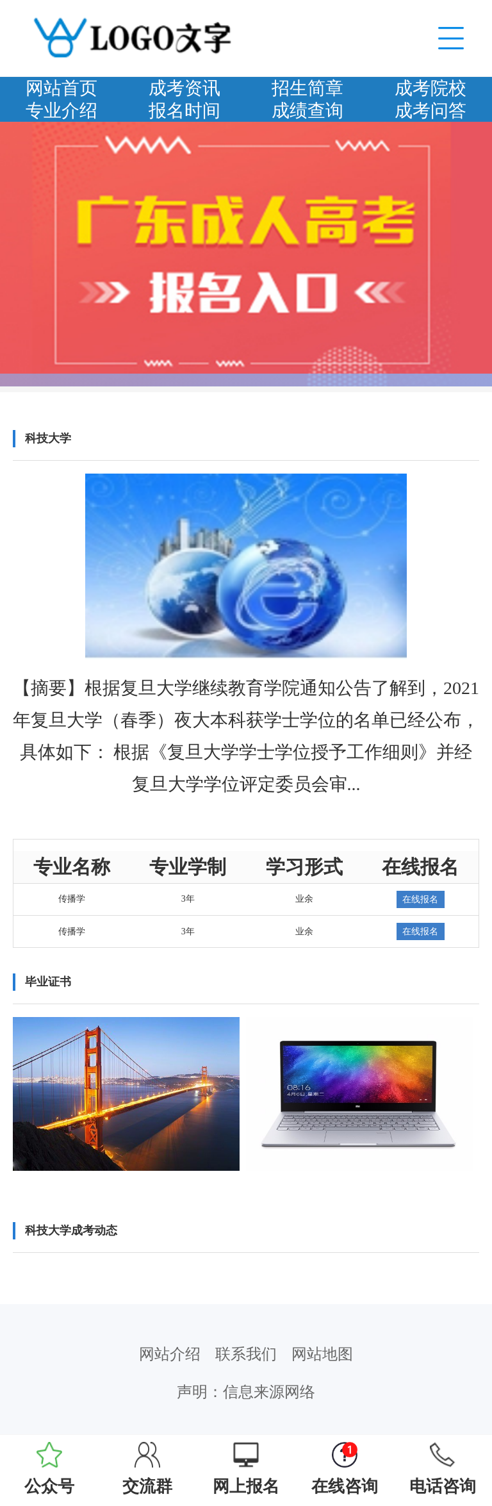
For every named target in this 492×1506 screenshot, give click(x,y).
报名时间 (184, 110)
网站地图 (322, 1354)
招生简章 (307, 88)
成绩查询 (307, 110)
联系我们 (246, 1354)
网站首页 (61, 88)
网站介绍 (170, 1354)
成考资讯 (184, 88)
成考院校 (430, 88)
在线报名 (420, 899)
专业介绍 (61, 110)
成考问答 (430, 110)
